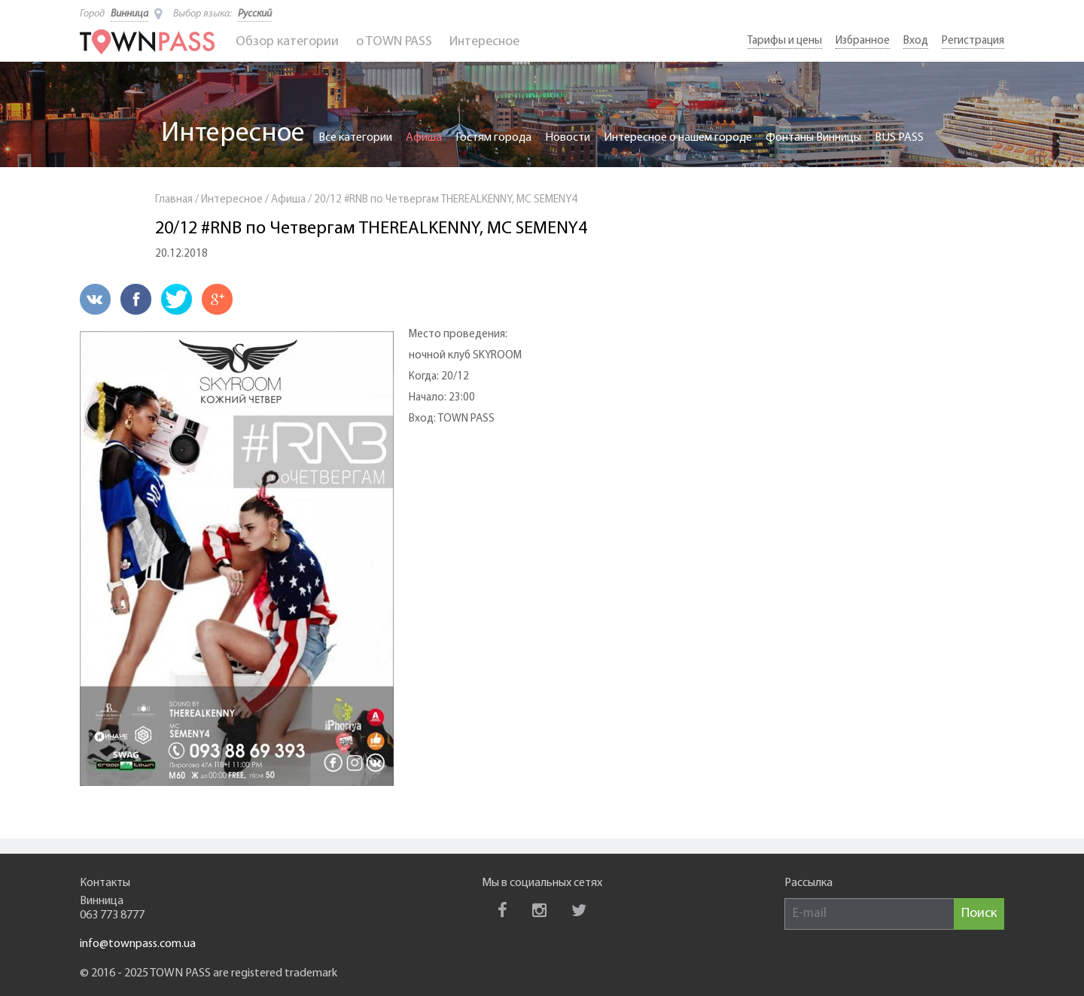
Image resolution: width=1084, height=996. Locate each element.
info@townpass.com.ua (138, 944)
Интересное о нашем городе (678, 138)
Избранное (863, 41)
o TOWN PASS (394, 42)
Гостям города (493, 138)
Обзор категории (287, 42)
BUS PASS (899, 138)
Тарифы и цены (785, 41)
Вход (915, 41)
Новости (567, 138)
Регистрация (973, 41)
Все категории (355, 138)
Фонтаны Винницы (813, 138)
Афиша (424, 138)
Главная (174, 200)
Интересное (484, 42)
